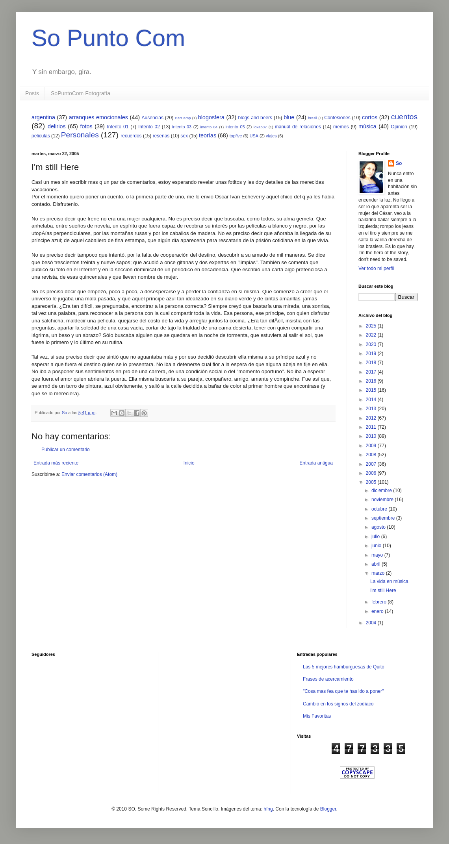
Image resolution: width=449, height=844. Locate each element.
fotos (86, 126)
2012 (372, 418)
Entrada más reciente (55, 463)
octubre (379, 509)
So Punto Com (108, 38)
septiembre (383, 518)
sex (184, 136)
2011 (372, 427)
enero (378, 611)
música (367, 126)
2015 (372, 390)
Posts (32, 93)
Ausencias (152, 117)
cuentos (404, 117)
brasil (312, 118)
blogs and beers (255, 117)
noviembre (383, 499)
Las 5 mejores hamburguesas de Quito (343, 667)
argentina (43, 117)
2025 (372, 326)
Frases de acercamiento (328, 679)
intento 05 (235, 126)
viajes (271, 135)
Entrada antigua (316, 463)
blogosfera (211, 117)
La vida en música (389, 581)
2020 (372, 344)
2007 (372, 464)
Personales (80, 135)
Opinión (399, 127)
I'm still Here (383, 590)
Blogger (328, 809)
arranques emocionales (98, 117)
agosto (379, 527)
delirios (57, 126)
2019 (372, 353)
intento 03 (181, 126)
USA (254, 135)
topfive (236, 135)
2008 (372, 454)
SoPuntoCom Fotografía (80, 93)
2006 (372, 473)
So (399, 163)
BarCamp (183, 118)
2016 (372, 381)
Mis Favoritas (317, 716)
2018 (372, 362)
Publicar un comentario (65, 449)
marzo (378, 573)
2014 (372, 399)
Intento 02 (149, 127)
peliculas (41, 136)
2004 (372, 623)
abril (376, 564)
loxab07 (260, 127)
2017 (372, 372)
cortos (369, 117)
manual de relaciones (298, 127)
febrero (379, 602)
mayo (377, 555)
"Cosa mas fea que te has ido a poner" (343, 691)
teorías (207, 135)
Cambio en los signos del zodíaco (338, 704)
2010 (372, 436)
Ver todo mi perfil (376, 268)
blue (289, 117)
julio (376, 536)
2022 (372, 335)
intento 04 (208, 127)
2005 (372, 482)
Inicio (189, 463)
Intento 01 (117, 127)
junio (377, 545)
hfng (268, 809)
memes (341, 127)
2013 (372, 408)
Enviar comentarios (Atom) (89, 474)
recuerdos (131, 136)
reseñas (161, 136)
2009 (372, 445)
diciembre (382, 490)
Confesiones (337, 117)
